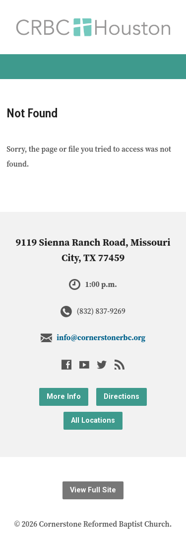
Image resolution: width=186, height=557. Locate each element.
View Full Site (93, 490)
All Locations (93, 420)
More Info (64, 396)
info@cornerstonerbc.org (101, 337)
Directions (121, 396)
